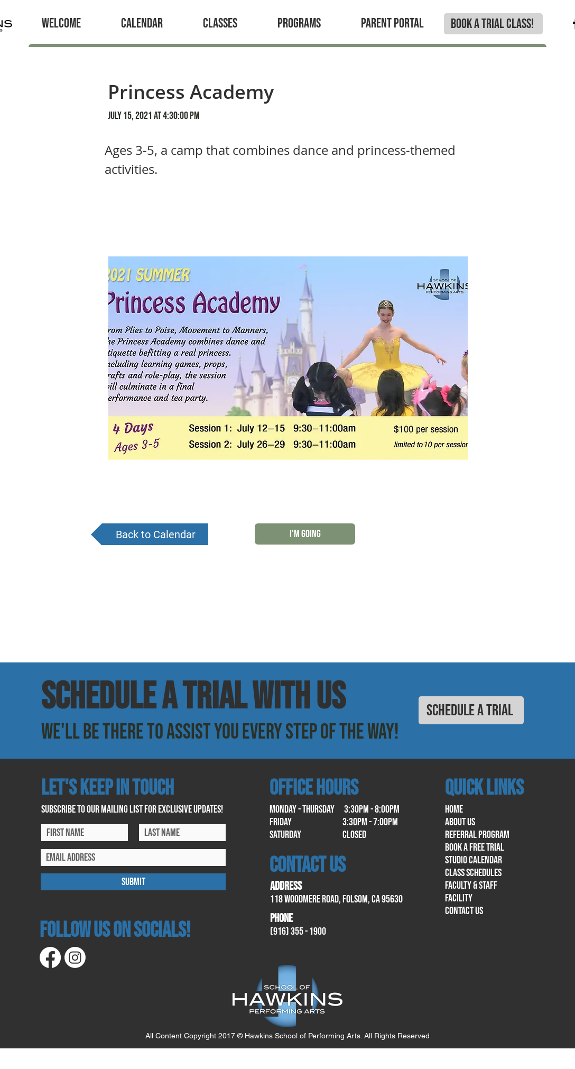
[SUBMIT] (133, 881)
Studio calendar (473, 860)
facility (458, 898)
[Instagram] (75, 957)
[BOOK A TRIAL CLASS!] (493, 23)
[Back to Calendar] (149, 534)
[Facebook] (50, 957)
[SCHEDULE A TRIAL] (471, 710)
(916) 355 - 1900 (298, 931)
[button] (61, 23)
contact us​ (464, 911)
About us (460, 822)
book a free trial (474, 847)
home (454, 809)
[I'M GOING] (305, 534)
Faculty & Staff (471, 885)
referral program (477, 834)
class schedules (473, 873)
